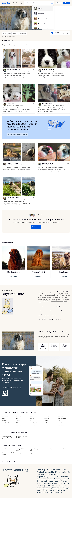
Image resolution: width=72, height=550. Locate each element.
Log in (59, 2)
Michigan (46, 418)
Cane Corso (5, 442)
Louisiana (12, 36)
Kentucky (46, 412)
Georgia (32, 412)
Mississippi (5, 409)
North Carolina (6, 416)
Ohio (17, 416)
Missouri (18, 412)
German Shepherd (63, 442)
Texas (3, 412)
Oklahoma (46, 409)
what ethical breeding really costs (59, 296)
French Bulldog (48, 442)
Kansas (4, 414)
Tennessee (61, 409)
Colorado (32, 418)
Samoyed (60, 446)
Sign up (67, 2)
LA (21, 454)
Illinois (31, 414)
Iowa (59, 414)
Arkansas (18, 409)
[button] (12, 58)
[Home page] (6, 3)
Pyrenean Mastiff (13, 454)
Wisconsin (18, 418)
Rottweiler (46, 446)
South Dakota (61, 418)
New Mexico (47, 416)
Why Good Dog (17, 3)
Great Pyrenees (20, 446)
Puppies (10, 40)
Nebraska (60, 416)
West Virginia (33, 416)
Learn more (51, 331)
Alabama (32, 409)
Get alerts (36, 224)
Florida (17, 414)
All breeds (4, 454)
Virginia (4, 418)
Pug (31, 446)
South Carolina (62, 412)
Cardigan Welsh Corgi (22, 442)
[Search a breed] (43, 2)
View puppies (13, 273)
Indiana (46, 414)
